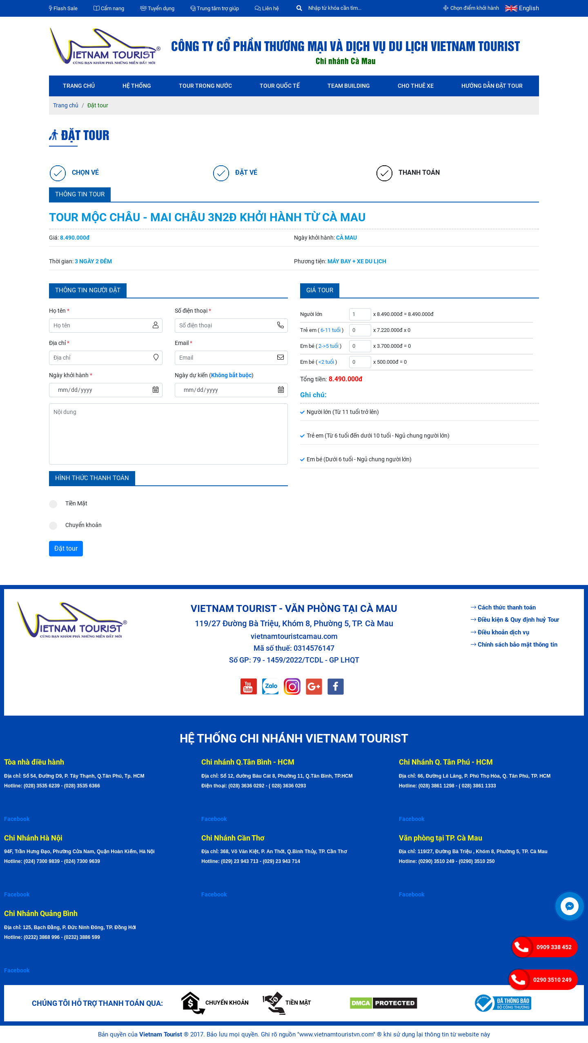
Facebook (16, 819)
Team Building (348, 85)
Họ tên (59, 310)
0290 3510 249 (552, 979)
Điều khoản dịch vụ (500, 632)
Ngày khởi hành (70, 375)
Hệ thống (136, 85)
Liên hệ (267, 8)
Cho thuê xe (416, 85)
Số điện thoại (193, 310)
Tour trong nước (205, 85)
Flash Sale (63, 8)
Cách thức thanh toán (503, 607)
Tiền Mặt (68, 501)
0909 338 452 (554, 947)
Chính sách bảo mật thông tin (514, 644)
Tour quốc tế (280, 85)
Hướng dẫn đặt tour (492, 85)
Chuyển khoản (75, 523)
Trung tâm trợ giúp (214, 8)
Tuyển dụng (157, 8)
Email (183, 343)
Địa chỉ (59, 343)
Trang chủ (79, 85)
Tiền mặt (287, 1002)
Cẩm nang (109, 8)
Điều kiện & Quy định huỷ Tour (515, 619)
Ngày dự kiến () (214, 375)
